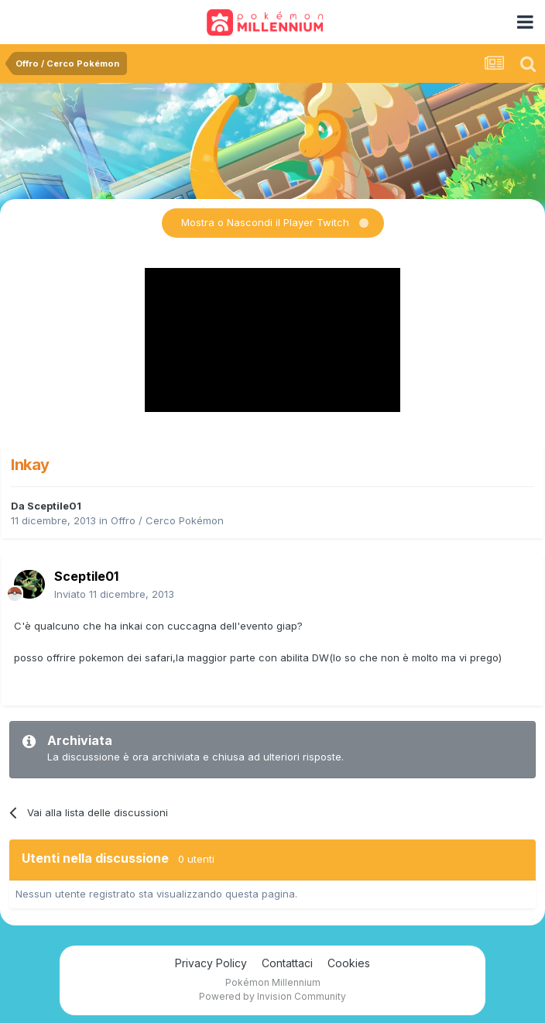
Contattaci (287, 963)
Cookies (348, 963)
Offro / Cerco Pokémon (167, 520)
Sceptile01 (54, 505)
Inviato (114, 594)
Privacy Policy (211, 963)
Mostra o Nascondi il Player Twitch (265, 222)
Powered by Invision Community (272, 996)
